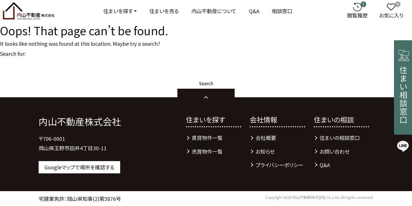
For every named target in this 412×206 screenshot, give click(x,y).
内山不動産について (213, 11)
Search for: (12, 53)
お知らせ (265, 151)
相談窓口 (282, 11)
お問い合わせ (335, 151)
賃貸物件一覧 (207, 137)
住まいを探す (118, 11)
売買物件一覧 (207, 151)
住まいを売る (164, 11)
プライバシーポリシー (279, 165)
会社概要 (265, 137)
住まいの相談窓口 (340, 137)
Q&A (254, 11)
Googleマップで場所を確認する (79, 167)
